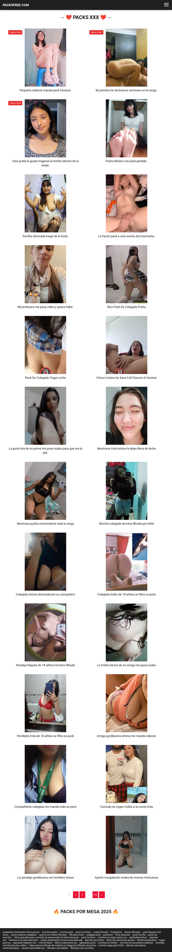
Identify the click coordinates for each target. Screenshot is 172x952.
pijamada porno (87, 942)
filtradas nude (76, 934)
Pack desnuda (122, 934)
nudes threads (100, 932)
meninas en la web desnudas (23, 940)
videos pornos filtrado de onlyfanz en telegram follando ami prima (62, 945)
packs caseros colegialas (23, 934)
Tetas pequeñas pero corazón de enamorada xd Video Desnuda (46, 937)
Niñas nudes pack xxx (66, 942)
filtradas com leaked (57, 948)
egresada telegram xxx (24, 942)
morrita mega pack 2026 (111, 945)
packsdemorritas (138, 937)
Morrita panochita (94, 940)
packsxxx (108, 934)
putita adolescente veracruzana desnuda (62, 940)
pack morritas (88, 937)
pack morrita (138, 934)
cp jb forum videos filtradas (53, 934)
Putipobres (116, 932)
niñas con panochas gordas (120, 940)
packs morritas (83, 932)
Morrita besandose (147, 940)
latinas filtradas (132, 932)
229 (95, 894)
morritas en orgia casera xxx (112, 937)
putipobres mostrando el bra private (21, 932)
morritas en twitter (107, 942)
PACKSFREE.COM (16, 5)
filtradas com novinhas (82, 948)
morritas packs (49, 932)
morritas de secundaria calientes (136, 942)
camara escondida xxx (33, 948)
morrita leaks (45, 942)
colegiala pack (93, 934)
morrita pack (66, 932)
